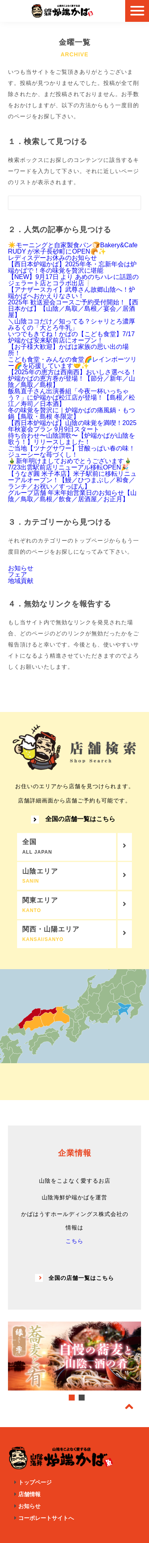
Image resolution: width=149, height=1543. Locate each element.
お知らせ (20, 568)
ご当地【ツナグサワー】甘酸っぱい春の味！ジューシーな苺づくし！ (71, 451)
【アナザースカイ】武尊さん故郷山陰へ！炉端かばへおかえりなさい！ (71, 292)
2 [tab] (82, 1398)
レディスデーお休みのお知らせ (52, 257)
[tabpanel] (74, 1356)
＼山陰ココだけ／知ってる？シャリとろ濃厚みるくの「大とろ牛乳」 (71, 324)
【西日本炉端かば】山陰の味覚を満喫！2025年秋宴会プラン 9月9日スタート (72, 426)
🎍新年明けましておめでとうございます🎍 (70, 461)
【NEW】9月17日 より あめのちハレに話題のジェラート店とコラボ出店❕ (73, 280)
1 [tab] (72, 1398)
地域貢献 (20, 580)
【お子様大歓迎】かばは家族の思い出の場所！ (68, 349)
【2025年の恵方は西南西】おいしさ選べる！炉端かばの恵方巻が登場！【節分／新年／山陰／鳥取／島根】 (72, 378)
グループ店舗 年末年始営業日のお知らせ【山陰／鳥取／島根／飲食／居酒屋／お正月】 (72, 495)
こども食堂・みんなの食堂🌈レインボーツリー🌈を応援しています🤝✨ (72, 362)
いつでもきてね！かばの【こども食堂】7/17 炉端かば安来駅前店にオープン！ (71, 337)
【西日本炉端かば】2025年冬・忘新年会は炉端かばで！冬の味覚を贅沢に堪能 (72, 267)
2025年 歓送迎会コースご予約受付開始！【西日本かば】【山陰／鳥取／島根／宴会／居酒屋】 (73, 308)
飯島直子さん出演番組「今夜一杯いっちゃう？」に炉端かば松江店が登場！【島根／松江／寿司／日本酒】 (71, 397)
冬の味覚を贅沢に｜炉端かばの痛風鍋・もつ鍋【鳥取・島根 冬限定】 (71, 413)
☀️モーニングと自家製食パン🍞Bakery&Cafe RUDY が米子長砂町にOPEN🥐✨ (72, 248)
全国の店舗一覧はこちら (73, 819)
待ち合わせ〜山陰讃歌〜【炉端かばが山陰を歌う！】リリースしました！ (71, 438)
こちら (74, 1241)
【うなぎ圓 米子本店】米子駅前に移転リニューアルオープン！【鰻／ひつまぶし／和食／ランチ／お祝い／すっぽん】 (72, 480)
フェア (17, 574)
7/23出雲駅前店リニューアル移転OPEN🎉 (68, 467)
